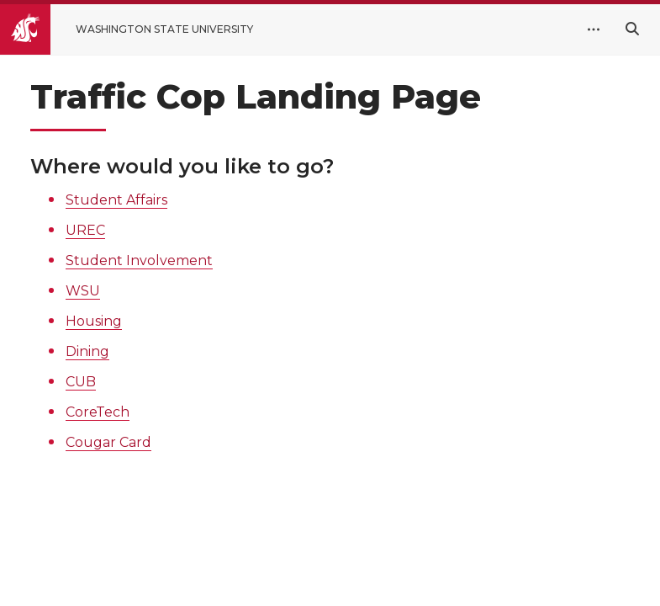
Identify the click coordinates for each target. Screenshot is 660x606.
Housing (94, 321)
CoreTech (97, 412)
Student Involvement (139, 260)
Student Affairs (116, 200)
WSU (83, 291)
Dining (87, 351)
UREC (85, 230)
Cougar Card (108, 442)
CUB (81, 382)
